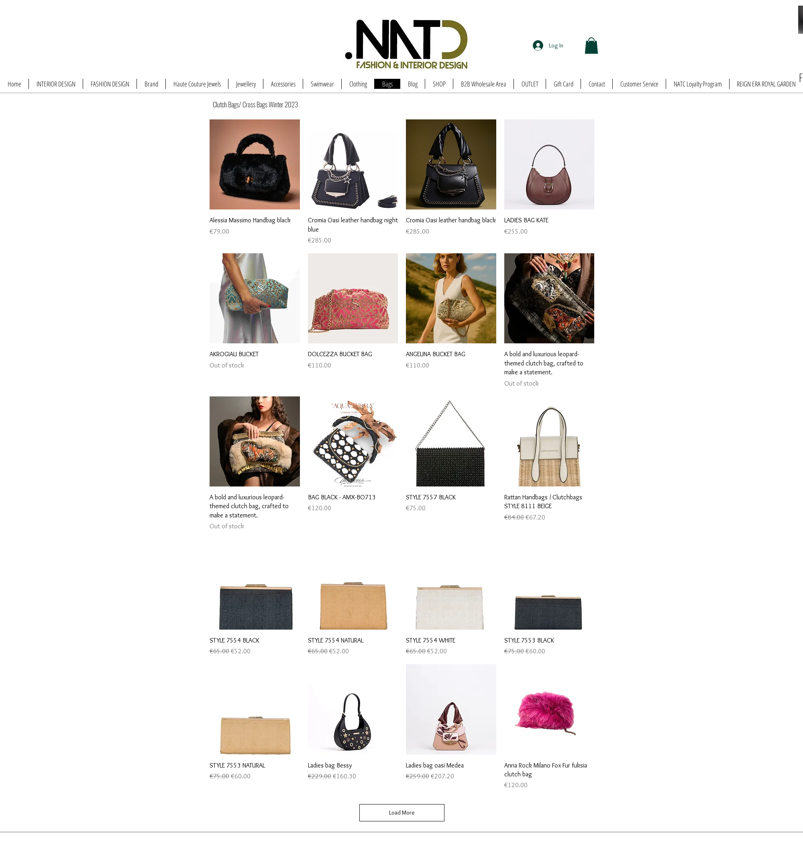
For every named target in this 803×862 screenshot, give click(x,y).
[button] (591, 45)
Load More (402, 812)
